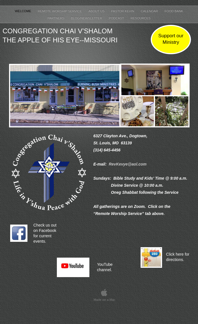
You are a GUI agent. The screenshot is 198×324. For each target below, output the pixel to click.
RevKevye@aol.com (128, 164)
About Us (97, 11)
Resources (140, 18)
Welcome (23, 11)
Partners (56, 18)
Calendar (150, 11)
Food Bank (174, 11)
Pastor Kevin (123, 11)
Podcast (117, 18)
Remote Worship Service (60, 11)
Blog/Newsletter (87, 18)
